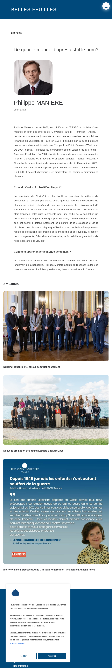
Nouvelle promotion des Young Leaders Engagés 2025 (33, 451)
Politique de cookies (17, 643)
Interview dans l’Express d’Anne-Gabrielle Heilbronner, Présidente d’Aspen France (49, 569)
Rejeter (23, 656)
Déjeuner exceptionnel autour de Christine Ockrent (31, 367)
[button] (106, 6)
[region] (38, 623)
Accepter (52, 656)
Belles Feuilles (34, 9)
